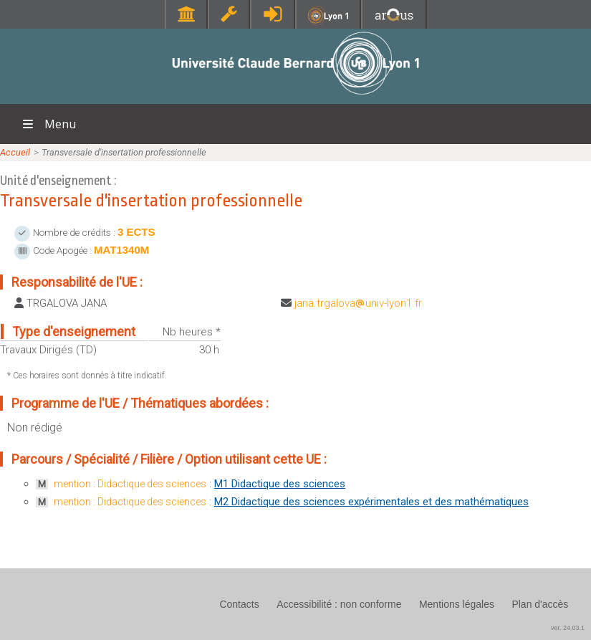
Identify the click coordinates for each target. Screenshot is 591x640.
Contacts (239, 604)
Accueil (15, 152)
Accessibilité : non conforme (339, 604)
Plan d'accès (539, 604)
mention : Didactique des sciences (130, 483)
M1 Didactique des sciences (279, 483)
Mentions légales (456, 604)
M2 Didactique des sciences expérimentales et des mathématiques (371, 501)
